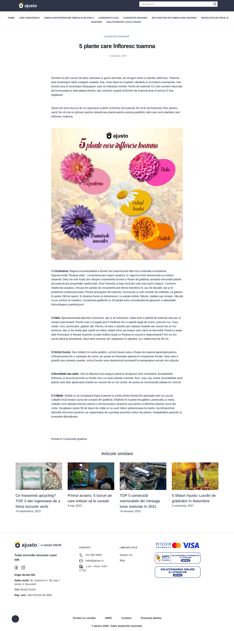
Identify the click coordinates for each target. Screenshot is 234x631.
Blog (122, 560)
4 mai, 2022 (91, 484)
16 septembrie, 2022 (39, 487)
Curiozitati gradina (135, 18)
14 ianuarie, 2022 (143, 487)
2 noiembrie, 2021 (195, 484)
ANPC (108, 618)
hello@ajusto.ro (91, 560)
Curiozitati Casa (108, 18)
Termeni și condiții (84, 618)
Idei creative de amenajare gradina (174, 18)
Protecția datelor (151, 618)
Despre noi (126, 554)
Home (11, 18)
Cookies (126, 618)
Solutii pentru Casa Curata (123, 22)
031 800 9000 (90, 554)
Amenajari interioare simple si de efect (69, 18)
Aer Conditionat (29, 18)
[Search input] (177, 4)
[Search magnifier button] (215, 4)
